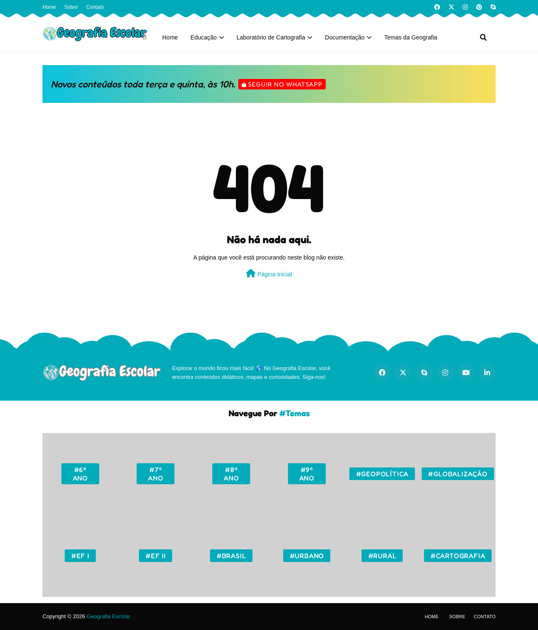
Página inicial (269, 273)
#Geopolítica (382, 474)
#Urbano (307, 555)
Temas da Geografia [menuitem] (410, 37)
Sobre (71, 7)
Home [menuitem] (170, 37)
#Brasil (231, 555)
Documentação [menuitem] (344, 37)
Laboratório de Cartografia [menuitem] (271, 37)
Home (49, 7)
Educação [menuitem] (203, 37)
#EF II (155, 555)
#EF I (80, 555)
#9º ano (306, 473)
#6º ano (80, 473)
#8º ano (231, 473)
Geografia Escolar (108, 616)
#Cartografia (457, 555)
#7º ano (155, 473)
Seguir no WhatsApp (285, 84)
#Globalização (457, 474)
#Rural (382, 555)
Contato (95, 7)
